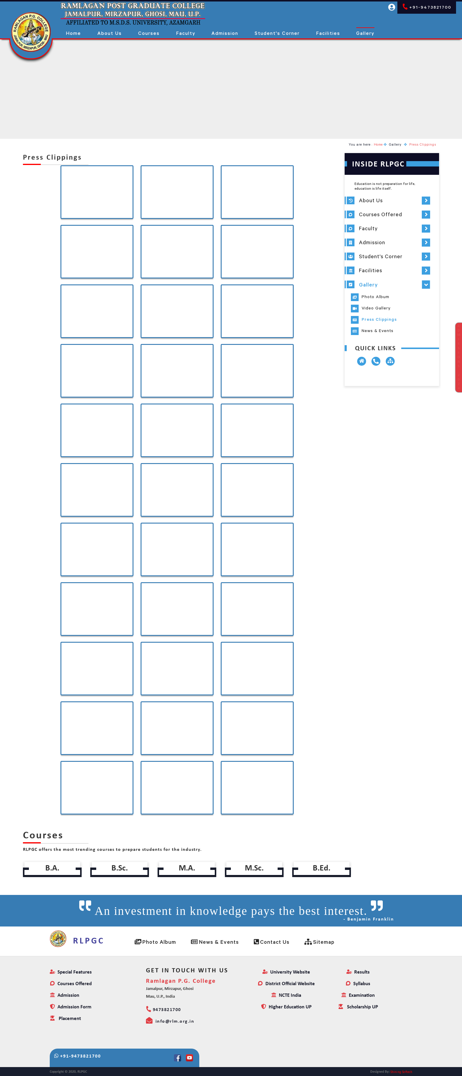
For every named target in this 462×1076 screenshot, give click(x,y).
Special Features (71, 972)
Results (358, 972)
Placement (65, 1018)
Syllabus (358, 983)
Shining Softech (402, 1072)
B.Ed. (322, 868)
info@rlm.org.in (170, 1020)
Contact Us (271, 942)
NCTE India (286, 995)
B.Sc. (119, 868)
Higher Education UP (286, 1007)
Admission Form (70, 1007)
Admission (64, 995)
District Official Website (286, 983)
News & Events (215, 942)
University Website (286, 972)
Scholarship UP (358, 1007)
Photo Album (155, 942)
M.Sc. (254, 868)
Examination (358, 995)
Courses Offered (71, 983)
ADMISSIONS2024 (458, 357)
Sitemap (319, 942)
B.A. (52, 868)
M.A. (187, 868)
